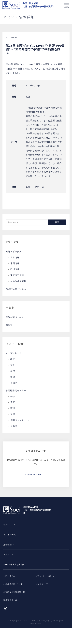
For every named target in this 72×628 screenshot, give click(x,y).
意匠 (12, 365)
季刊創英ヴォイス (15, 317)
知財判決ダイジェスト (17, 289)
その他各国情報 (18, 281)
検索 (57, 222)
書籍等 (9, 325)
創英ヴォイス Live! (20, 420)
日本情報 (14, 257)
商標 (12, 371)
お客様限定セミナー (16, 390)
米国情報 (14, 263)
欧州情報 (14, 269)
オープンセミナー (15, 353)
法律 (12, 377)
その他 (13, 383)
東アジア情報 (17, 275)
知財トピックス (14, 251)
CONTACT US (33, 474)
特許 (12, 359)
